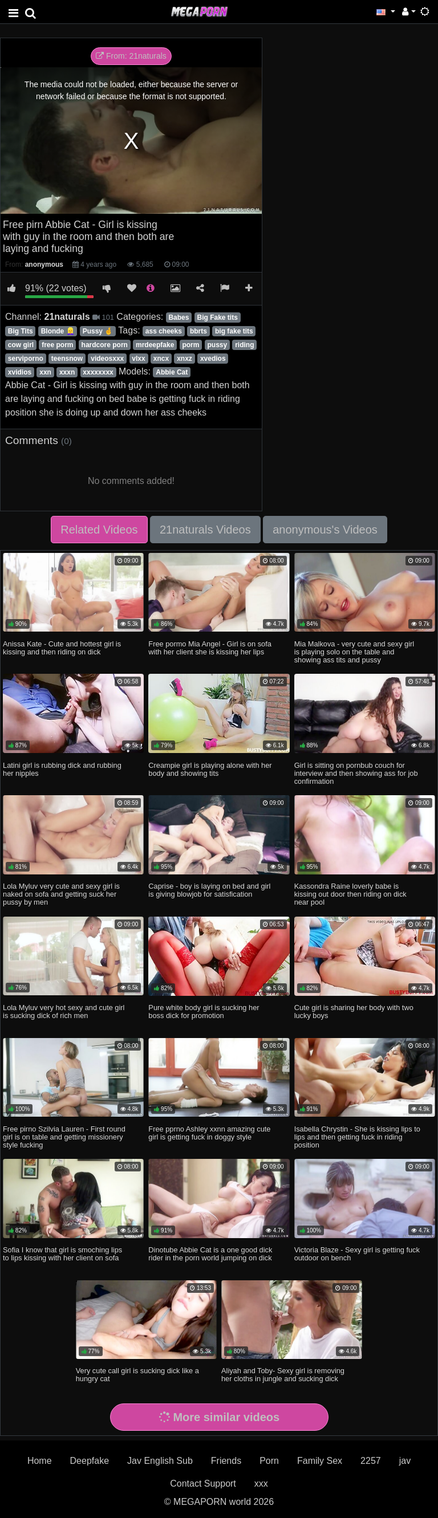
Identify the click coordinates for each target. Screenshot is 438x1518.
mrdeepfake (155, 345)
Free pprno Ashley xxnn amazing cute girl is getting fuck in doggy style (209, 1133)
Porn (269, 1461)
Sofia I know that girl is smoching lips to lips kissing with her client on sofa (62, 1254)
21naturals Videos (205, 529)
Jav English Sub (160, 1461)
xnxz (184, 359)
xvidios (19, 372)
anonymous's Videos (325, 529)
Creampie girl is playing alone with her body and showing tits (209, 769)
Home (39, 1461)
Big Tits (20, 331)
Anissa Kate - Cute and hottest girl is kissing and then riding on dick (62, 648)
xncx (161, 359)
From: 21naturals (131, 55)
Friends (226, 1461)
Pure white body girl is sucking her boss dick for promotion (203, 1011)
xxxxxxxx (98, 372)
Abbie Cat (172, 372)
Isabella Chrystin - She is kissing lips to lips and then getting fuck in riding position (357, 1137)
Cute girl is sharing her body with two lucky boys (353, 1011)
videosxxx (107, 359)
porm (190, 345)
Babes (178, 317)
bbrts (198, 331)
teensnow (67, 359)
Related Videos (98, 529)
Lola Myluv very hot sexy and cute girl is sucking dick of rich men (63, 1011)
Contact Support (203, 1483)
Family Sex (319, 1461)
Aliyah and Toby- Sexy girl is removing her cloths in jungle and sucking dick (282, 1374)
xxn (45, 372)
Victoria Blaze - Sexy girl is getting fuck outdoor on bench (357, 1254)
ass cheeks (163, 331)
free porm (57, 345)
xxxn (67, 372)
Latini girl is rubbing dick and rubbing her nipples (62, 769)
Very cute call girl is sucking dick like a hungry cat (137, 1374)
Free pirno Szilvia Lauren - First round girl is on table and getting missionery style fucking (64, 1137)
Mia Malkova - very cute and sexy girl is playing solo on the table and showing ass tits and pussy (354, 652)
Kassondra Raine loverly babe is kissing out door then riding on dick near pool (350, 894)
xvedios (213, 359)
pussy (217, 345)
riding (244, 345)
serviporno (25, 359)
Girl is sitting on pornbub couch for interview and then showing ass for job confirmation (356, 773)
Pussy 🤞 (98, 331)
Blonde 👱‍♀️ (58, 331)
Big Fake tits (217, 317)
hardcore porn (105, 345)
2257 (370, 1461)
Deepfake (90, 1461)
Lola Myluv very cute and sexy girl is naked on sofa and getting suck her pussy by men (61, 894)
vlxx (138, 359)
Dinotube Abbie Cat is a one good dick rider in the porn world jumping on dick (210, 1254)
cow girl (21, 345)
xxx (261, 1483)
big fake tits (234, 331)
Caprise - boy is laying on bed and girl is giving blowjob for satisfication (209, 890)
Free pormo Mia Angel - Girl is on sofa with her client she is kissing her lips (209, 648)
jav (405, 1461)
